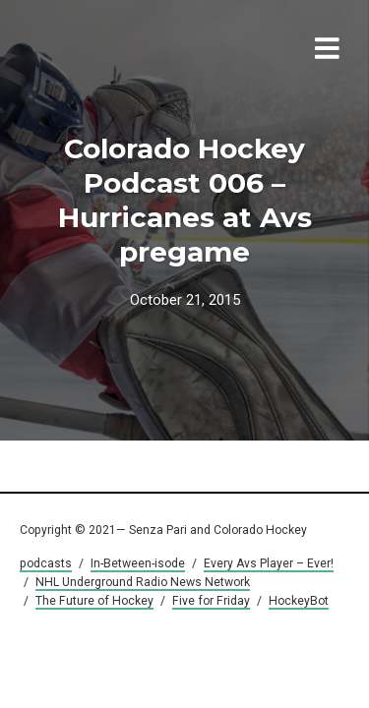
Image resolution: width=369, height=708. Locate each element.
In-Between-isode (138, 563)
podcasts (46, 563)
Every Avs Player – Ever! (269, 563)
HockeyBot (299, 601)
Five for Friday (211, 601)
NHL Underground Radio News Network (142, 582)
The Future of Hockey (94, 601)
